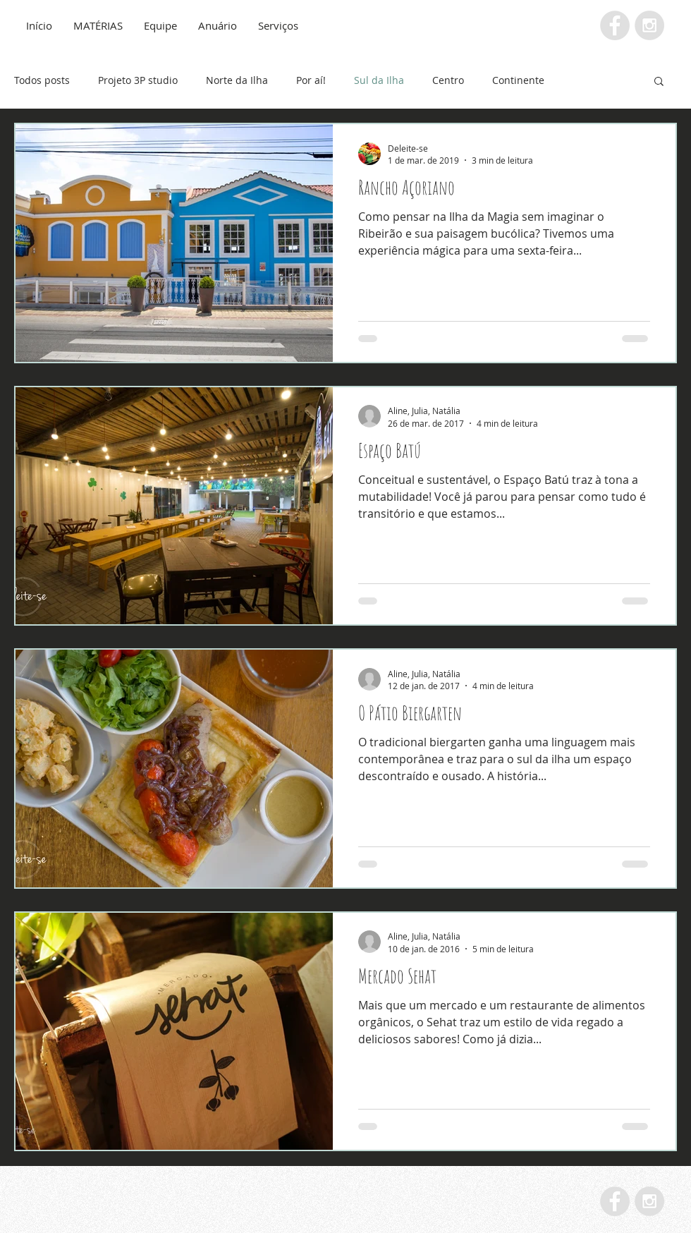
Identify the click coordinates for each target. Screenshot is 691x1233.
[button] (659, 82)
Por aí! (311, 80)
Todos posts (42, 80)
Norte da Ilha (237, 80)
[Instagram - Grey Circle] (649, 25)
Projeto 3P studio (138, 80)
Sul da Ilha (379, 80)
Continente (518, 80)
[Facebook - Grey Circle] (615, 25)
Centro (448, 80)
